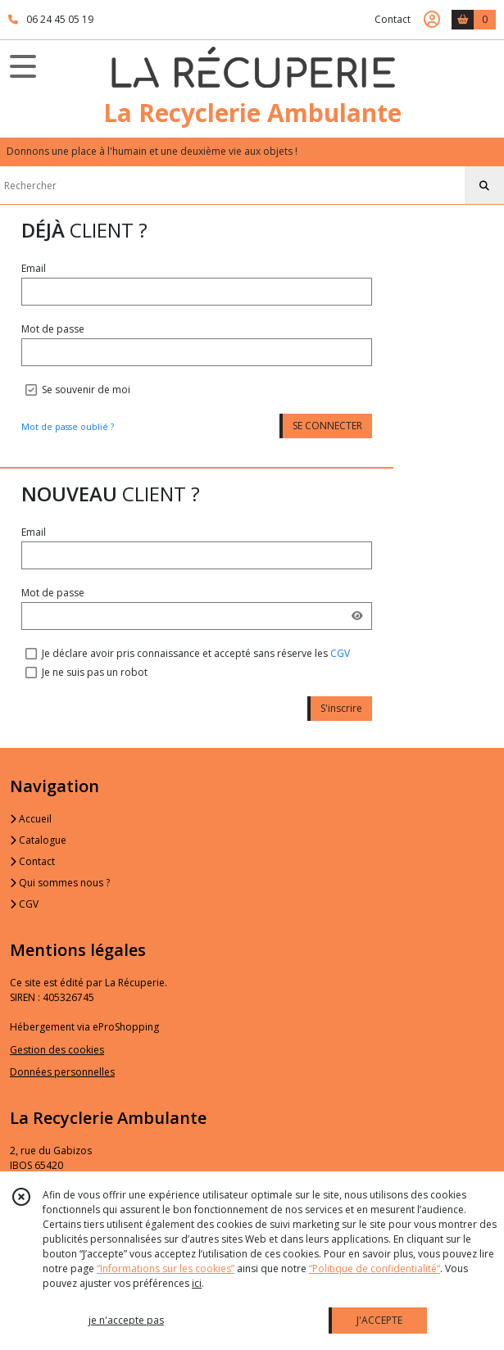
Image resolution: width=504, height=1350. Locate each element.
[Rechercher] (484, 186)
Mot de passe (52, 329)
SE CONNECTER (327, 426)
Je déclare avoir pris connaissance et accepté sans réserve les (196, 653)
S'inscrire (341, 708)
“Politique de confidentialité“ (374, 1268)
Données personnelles (62, 1072)
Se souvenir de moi (86, 389)
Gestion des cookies (57, 1050)
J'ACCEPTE (379, 1320)
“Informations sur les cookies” (165, 1268)
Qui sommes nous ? (60, 883)
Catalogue (38, 840)
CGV (340, 653)
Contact (393, 19)
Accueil (31, 819)
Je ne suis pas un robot (95, 672)
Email (33, 268)
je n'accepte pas (126, 1320)
